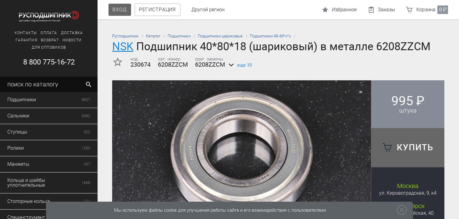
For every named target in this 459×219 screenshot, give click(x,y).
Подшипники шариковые (220, 36)
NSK (122, 46)
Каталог (153, 36)
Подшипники (179, 36)
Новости (72, 40)
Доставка (72, 33)
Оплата (49, 33)
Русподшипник (125, 36)
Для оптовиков (49, 47)
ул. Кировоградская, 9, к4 (407, 193)
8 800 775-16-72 (49, 62)
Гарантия (26, 40)
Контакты (26, 33)
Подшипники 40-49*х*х (270, 36)
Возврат (50, 40)
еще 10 (239, 65)
